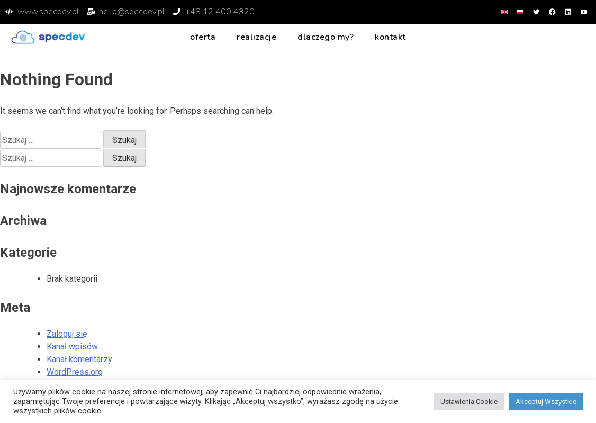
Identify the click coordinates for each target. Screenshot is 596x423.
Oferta (202, 36)
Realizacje (256, 36)
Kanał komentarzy (79, 359)
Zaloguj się (67, 333)
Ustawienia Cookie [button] (469, 402)
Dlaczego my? (325, 36)
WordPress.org (75, 371)
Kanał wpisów (72, 346)
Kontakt (390, 36)
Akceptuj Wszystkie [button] (546, 402)
